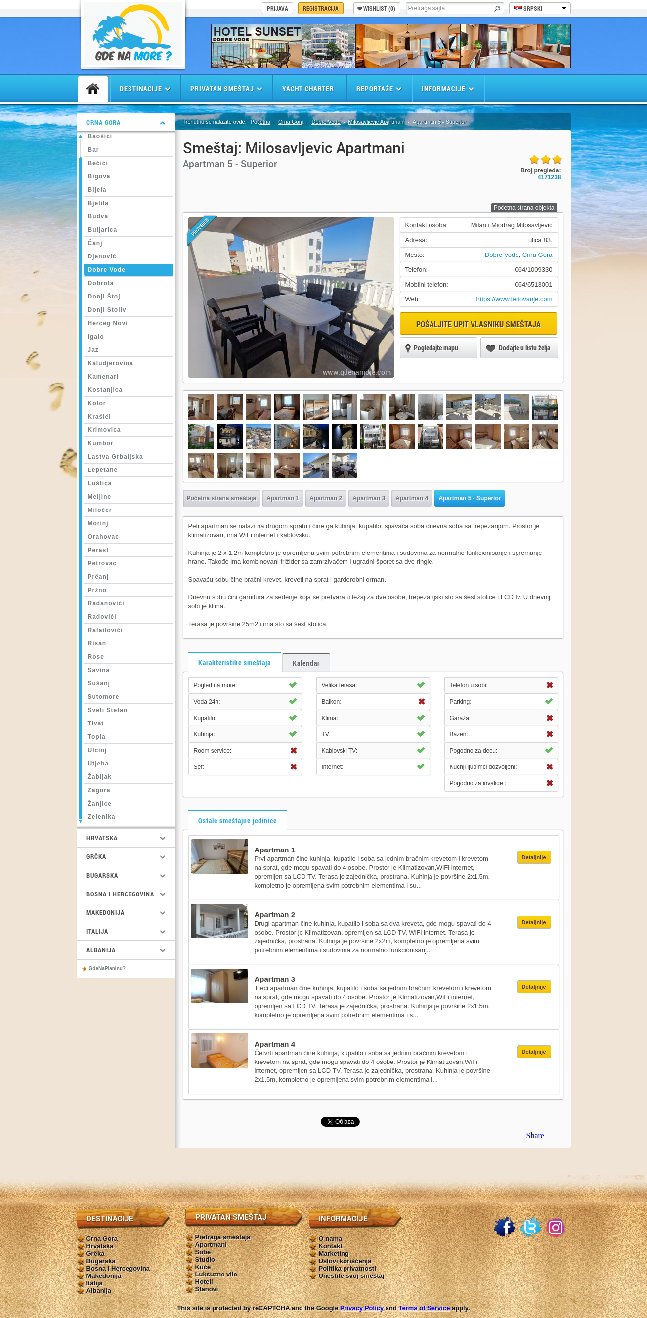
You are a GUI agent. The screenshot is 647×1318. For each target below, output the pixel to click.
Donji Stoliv (107, 309)
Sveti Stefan (108, 710)
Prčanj (98, 576)
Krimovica (104, 429)
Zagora (99, 790)
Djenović (102, 256)
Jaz (93, 349)
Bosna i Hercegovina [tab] (126, 894)
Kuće (203, 1267)
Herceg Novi (108, 323)
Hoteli (204, 1281)
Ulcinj (97, 750)
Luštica (100, 483)
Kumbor (101, 443)
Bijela (97, 189)
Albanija (99, 1290)
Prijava (277, 8)
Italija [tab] (126, 931)
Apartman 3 (368, 498)
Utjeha (98, 763)
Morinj (98, 523)
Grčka (95, 1253)
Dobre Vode (107, 269)
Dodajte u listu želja (518, 348)
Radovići (102, 616)
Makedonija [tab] (126, 912)
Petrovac (102, 563)
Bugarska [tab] (126, 875)
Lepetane (103, 470)
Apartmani (211, 1244)
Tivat (96, 723)
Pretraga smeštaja (223, 1237)
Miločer (100, 510)
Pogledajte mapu (431, 348)
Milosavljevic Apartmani (376, 122)
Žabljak (100, 776)
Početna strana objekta (524, 207)
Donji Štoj (104, 296)
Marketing (334, 1253)
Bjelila (98, 203)
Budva (98, 216)
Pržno (97, 590)
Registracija (321, 8)
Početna (260, 122)
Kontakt (331, 1246)
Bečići (98, 163)
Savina (99, 670)
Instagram (556, 1227)
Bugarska (101, 1261)
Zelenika (102, 816)
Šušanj (99, 683)
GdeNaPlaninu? (107, 968)
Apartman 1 (282, 498)
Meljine (100, 496)
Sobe (203, 1252)
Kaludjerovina (110, 363)
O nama (331, 1238)
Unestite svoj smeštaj (352, 1275)
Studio (205, 1259)
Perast (98, 550)
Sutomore (104, 696)
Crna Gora (290, 122)
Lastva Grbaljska (115, 456)
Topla (97, 736)
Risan (97, 643)
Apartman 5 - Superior (469, 498)
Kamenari (103, 376)
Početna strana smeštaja (222, 498)
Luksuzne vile (216, 1274)
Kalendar (306, 663)
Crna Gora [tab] (126, 122)
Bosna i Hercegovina (118, 1268)
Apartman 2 (325, 498)
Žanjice (100, 803)
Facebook (504, 1227)
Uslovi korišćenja (345, 1261)
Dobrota (101, 283)
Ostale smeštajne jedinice (237, 820)
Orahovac (103, 536)
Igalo (96, 336)
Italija (94, 1283)
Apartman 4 (411, 498)
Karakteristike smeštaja (234, 662)
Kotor (97, 403)
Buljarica (103, 229)
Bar (93, 149)
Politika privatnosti (347, 1268)
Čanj (95, 243)
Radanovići (106, 603)
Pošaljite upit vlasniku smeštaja (478, 324)
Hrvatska (100, 1246)
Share (535, 1135)
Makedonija (104, 1275)
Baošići (100, 136)
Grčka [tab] (126, 856)
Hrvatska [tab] (126, 837)
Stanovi (206, 1289)
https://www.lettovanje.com (514, 299)
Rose (96, 656)
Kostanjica (105, 389)
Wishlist (376, 8)
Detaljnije (534, 857)
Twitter (530, 1227)
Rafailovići (105, 630)
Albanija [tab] (126, 949)
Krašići (99, 416)
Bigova (99, 176)
